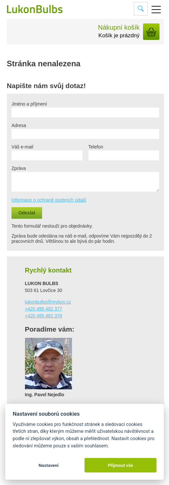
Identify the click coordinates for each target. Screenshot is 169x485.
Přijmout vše (120, 465)
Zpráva (19, 168)
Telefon (95, 146)
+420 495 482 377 (43, 308)
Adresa (19, 125)
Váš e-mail (22, 146)
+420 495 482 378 (43, 315)
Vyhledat (140, 9)
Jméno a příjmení (29, 104)
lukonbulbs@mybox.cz (48, 302)
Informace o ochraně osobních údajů (49, 200)
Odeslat (26, 212)
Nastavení (48, 465)
